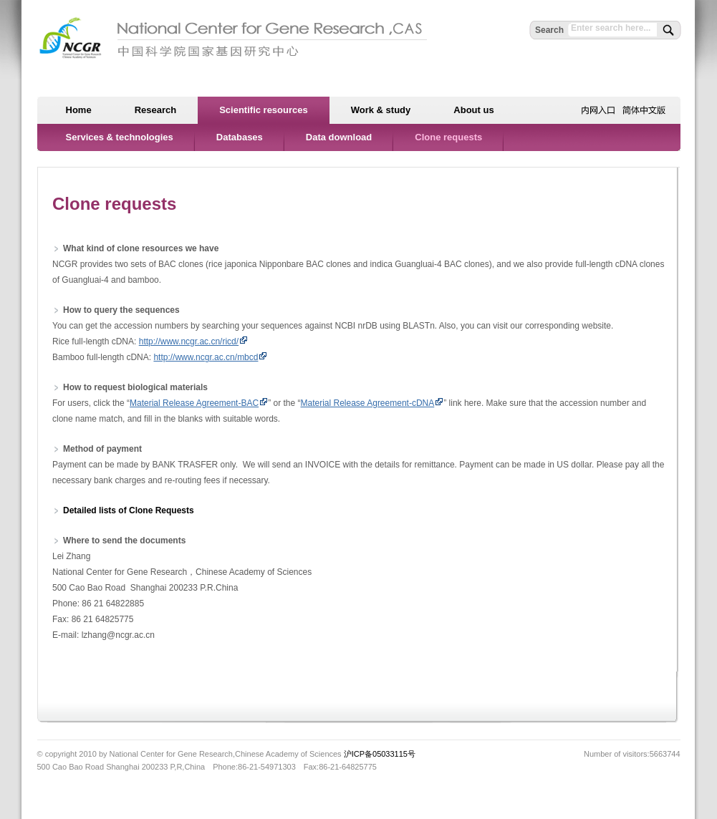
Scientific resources (263, 110)
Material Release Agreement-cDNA (367, 403)
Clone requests (448, 137)
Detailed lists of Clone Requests (128, 510)
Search (549, 30)
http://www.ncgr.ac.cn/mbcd (210, 357)
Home (79, 110)
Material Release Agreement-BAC (194, 403)
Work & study (381, 110)
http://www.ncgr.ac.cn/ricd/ (189, 341)
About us (473, 110)
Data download (339, 137)
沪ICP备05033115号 (379, 754)
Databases (239, 137)
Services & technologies (119, 137)
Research (156, 110)
